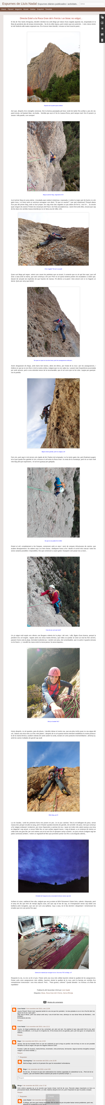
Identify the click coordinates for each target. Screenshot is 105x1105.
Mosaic (25, 9)
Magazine (18, 9)
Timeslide (48, 9)
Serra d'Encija (68, 993)
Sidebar (32, 9)
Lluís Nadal (66, 990)
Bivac (43, 993)
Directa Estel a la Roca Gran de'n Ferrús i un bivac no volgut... (51, 18)
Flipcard (10, 9)
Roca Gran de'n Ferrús (54, 993)
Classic (3, 9)
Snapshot (40, 9)
